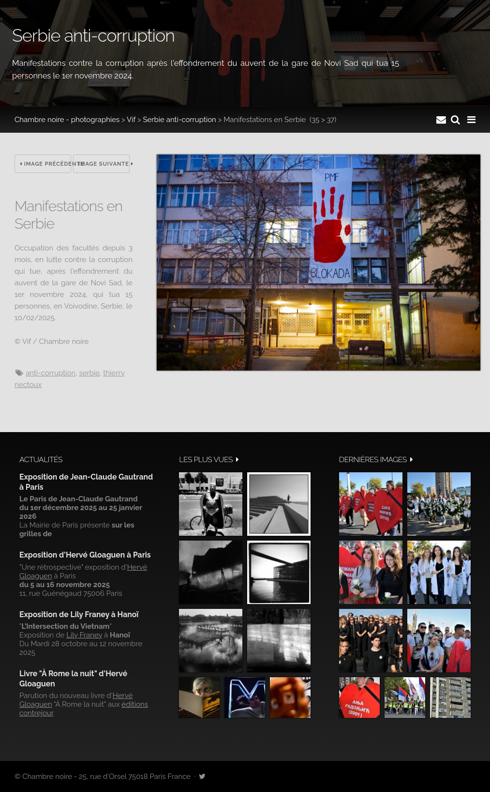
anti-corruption (50, 373)
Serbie (89, 373)
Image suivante (104, 164)
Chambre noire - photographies (67, 119)
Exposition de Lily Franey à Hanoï (78, 614)
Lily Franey (84, 635)
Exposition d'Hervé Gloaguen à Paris (85, 554)
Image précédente (45, 164)
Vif (131, 119)
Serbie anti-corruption (179, 119)
